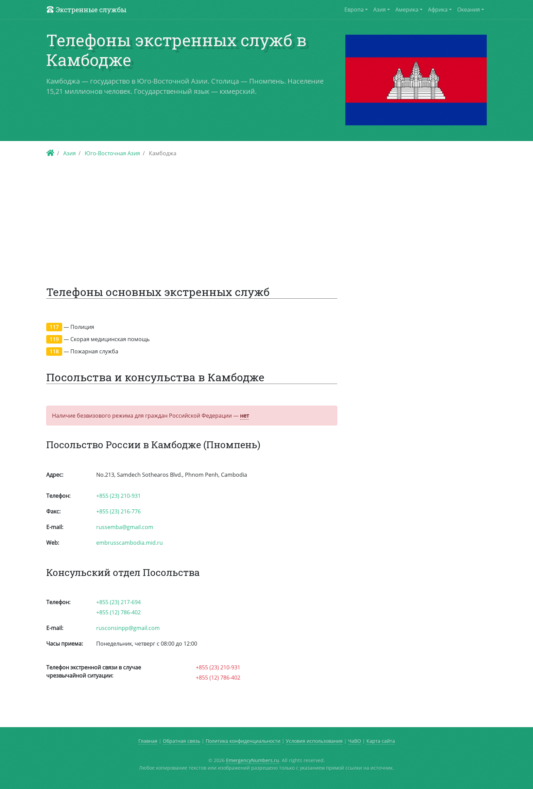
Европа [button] (354, 9)
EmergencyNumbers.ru (252, 760)
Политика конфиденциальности (243, 741)
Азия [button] (379, 9)
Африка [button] (438, 9)
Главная (147, 741)
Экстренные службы (86, 9)
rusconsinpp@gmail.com (128, 628)
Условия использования (314, 741)
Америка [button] (406, 9)
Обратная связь (181, 741)
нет (244, 415)
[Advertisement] (266, 216)
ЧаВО (354, 741)
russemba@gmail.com (124, 527)
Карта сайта (380, 741)
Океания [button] (468, 9)
